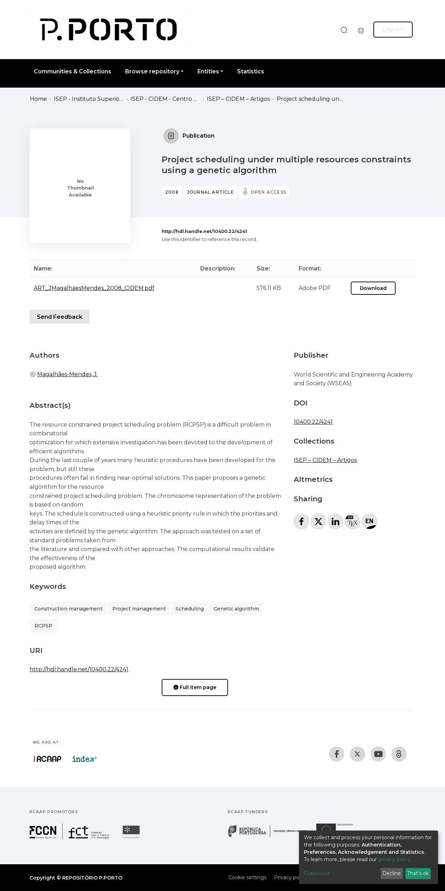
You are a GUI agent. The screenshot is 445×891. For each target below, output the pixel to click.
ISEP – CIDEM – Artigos (238, 99)
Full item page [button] (194, 687)
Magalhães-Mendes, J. (67, 374)
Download (373, 288)
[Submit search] (344, 29)
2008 (172, 192)
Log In (391, 29)
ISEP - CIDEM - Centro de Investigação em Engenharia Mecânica (165, 99)
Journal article (210, 192)
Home (38, 99)
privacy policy (394, 859)
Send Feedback (59, 317)
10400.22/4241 (313, 422)
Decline (391, 873)
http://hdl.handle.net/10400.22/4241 (204, 231)
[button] (362, 29)
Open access (268, 192)
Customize (317, 873)
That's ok (418, 873)
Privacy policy (290, 877)
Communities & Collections (72, 71)
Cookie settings (247, 877)
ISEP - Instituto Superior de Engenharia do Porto (88, 99)
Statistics (250, 71)
